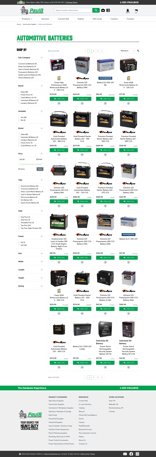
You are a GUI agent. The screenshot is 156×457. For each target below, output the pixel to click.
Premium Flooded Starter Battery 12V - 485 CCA (128, 138)
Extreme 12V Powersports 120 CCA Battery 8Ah (59, 190)
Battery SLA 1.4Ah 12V (128, 239)
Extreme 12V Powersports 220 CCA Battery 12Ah (128, 190)
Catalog (81, 408)
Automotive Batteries (45, 24)
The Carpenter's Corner (87, 433)
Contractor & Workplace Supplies (61, 408)
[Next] (102, 51)
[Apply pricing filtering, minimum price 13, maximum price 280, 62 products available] (40, 169)
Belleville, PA (113, 404)
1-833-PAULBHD (129, 2)
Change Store (71, 2)
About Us (82, 440)
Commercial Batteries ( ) (27, 64)
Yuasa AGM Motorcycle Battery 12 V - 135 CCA (128, 85)
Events (81, 419)
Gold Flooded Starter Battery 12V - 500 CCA (82, 138)
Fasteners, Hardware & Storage (60, 411)
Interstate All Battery (102, 342)
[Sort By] (127, 51)
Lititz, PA (112, 401)
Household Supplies (56, 419)
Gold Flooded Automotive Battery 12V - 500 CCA (59, 349)
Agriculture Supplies (56, 401)
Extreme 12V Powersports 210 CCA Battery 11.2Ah (105, 297)
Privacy (92, 454)
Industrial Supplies (55, 422)
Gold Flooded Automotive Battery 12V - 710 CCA (82, 190)
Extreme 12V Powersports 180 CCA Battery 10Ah (105, 241)
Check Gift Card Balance (88, 415)
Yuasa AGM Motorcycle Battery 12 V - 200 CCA (59, 297)
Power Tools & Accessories (58, 440)
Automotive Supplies (29, 24)
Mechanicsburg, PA (116, 408)
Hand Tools (53, 415)
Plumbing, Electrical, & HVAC (59, 437)
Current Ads (83, 401)
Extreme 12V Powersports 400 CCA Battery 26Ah (128, 297)
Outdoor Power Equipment (59, 429)
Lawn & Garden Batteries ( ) (28, 69)
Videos (81, 437)
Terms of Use (85, 454)
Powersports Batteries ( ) (28, 72)
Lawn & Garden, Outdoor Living (60, 426)
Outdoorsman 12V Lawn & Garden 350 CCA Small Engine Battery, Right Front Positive (59, 244)
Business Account (85, 429)
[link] (85, 51)
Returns (82, 411)
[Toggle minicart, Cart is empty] (136, 10)
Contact (112, 411)
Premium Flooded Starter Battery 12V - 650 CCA (105, 138)
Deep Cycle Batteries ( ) (27, 66)
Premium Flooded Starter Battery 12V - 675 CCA (105, 190)
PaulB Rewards (84, 426)
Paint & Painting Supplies (58, 433)
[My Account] (127, 10)
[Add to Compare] (59, 103)
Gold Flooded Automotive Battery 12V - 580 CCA (59, 138)
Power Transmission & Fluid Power (61, 444)
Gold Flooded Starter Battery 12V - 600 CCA (82, 297)
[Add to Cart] (59, 99)
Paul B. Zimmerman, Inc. (52, 454)
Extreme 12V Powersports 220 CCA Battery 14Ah (82, 85)
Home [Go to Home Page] (19, 24)
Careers (81, 422)
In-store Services (85, 404)
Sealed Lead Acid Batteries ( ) (29, 75)
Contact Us (83, 444)
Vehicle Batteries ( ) (26, 78)
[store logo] (32, 10)
